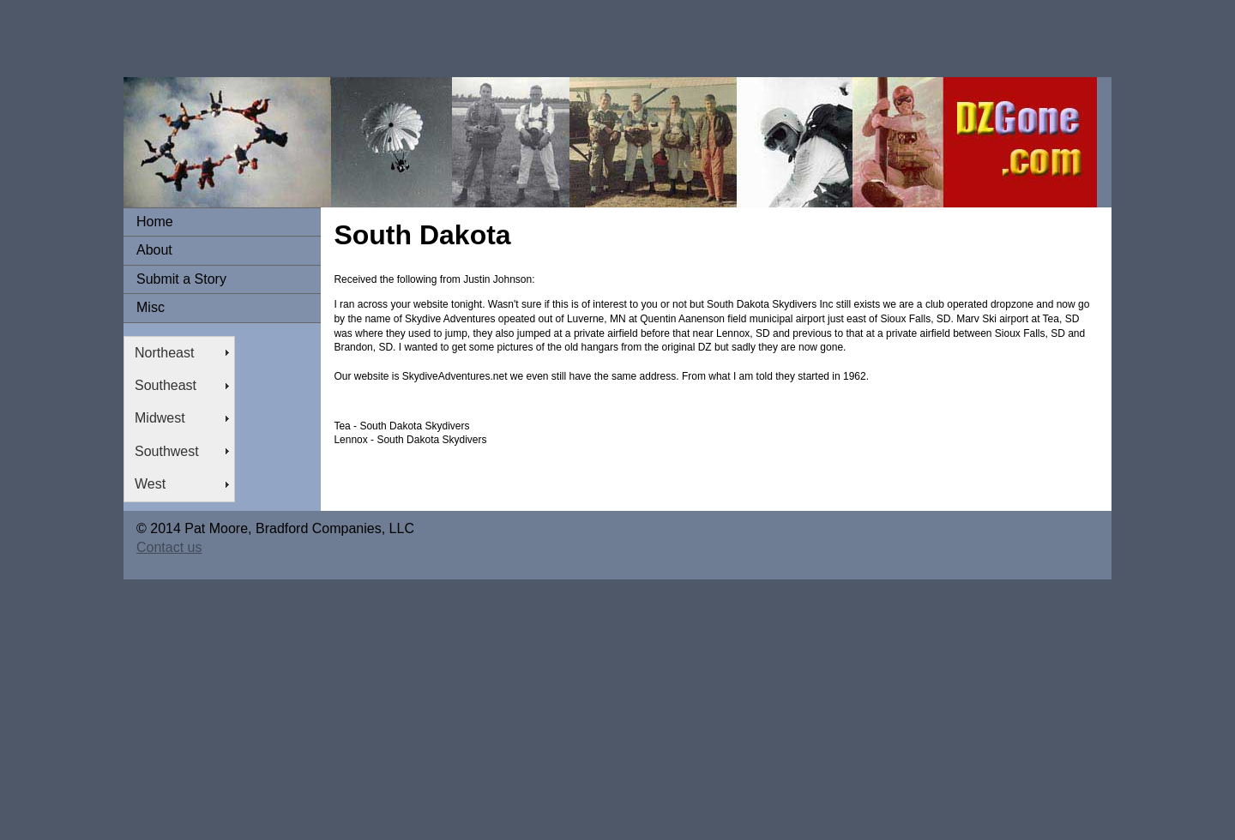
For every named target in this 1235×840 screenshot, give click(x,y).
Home (154, 221)
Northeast (164, 352)
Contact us (169, 547)
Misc (150, 307)
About (154, 250)
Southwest (167, 451)
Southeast (165, 385)
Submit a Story (181, 279)
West (150, 484)
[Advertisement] (312, 38)
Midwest (160, 418)
